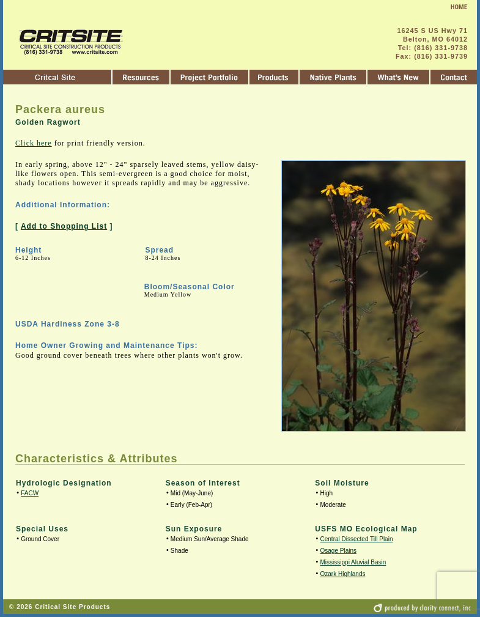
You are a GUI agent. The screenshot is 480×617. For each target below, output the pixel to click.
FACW (30, 493)
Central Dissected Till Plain (356, 539)
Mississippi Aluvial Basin (353, 562)
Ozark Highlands (343, 574)
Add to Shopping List (64, 226)
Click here (33, 143)
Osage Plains (338, 550)
